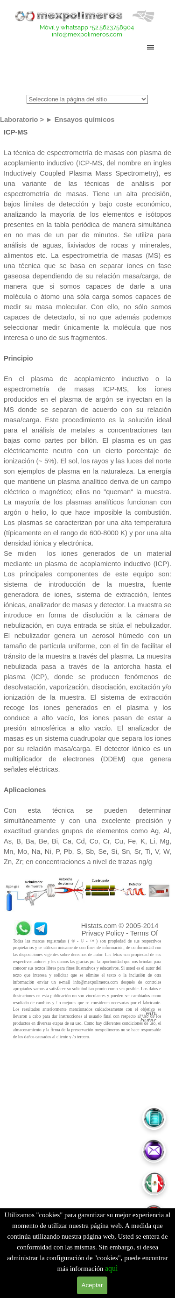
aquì (111, 1268)
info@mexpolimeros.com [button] (87, 34)
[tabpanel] (87, 30)
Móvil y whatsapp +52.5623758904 (87, 27)
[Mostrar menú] (150, 47)
